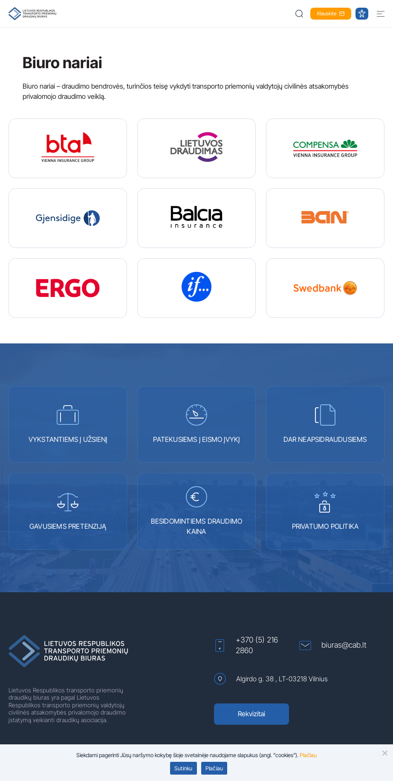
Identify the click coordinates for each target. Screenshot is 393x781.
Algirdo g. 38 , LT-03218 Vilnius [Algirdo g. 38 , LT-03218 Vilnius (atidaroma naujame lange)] (271, 679)
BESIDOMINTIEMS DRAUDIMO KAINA (197, 511)
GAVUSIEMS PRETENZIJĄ (67, 510)
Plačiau (214, 768)
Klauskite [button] (330, 13)
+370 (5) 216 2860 (246, 645)
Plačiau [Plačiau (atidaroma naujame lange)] (308, 755)
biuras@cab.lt (333, 645)
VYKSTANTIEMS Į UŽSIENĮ (68, 424)
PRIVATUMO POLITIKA (325, 510)
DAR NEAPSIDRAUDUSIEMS (325, 424)
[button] (299, 13)
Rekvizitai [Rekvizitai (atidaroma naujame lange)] (251, 713)
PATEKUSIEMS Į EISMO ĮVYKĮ (196, 424)
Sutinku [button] (183, 768)
